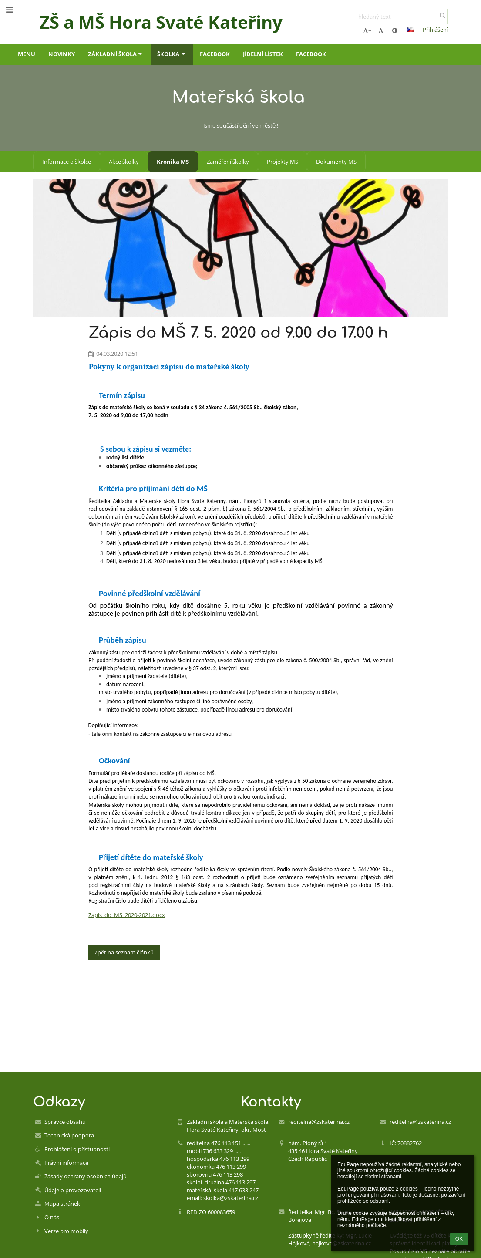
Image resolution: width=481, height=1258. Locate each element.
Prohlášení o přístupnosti (77, 1149)
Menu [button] (26, 54)
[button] (410, 29)
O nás (51, 1217)
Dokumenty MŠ (336, 161)
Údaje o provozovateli (72, 1190)
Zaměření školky (228, 161)
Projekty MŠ (282, 161)
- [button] (381, 30)
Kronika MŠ (173, 161)
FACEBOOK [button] (215, 54)
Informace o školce (66, 161)
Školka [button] (172, 54)
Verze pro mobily (66, 1231)
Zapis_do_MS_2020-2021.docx (126, 915)
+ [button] (367, 30)
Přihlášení (435, 30)
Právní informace (66, 1163)
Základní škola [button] (116, 54)
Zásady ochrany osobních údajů (85, 1176)
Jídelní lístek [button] (263, 54)
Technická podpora (69, 1135)
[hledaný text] (402, 16)
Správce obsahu (65, 1122)
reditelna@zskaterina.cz (319, 1122)
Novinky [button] (61, 54)
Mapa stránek (62, 1203)
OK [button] (459, 1239)
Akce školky (124, 161)
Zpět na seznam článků (124, 952)
